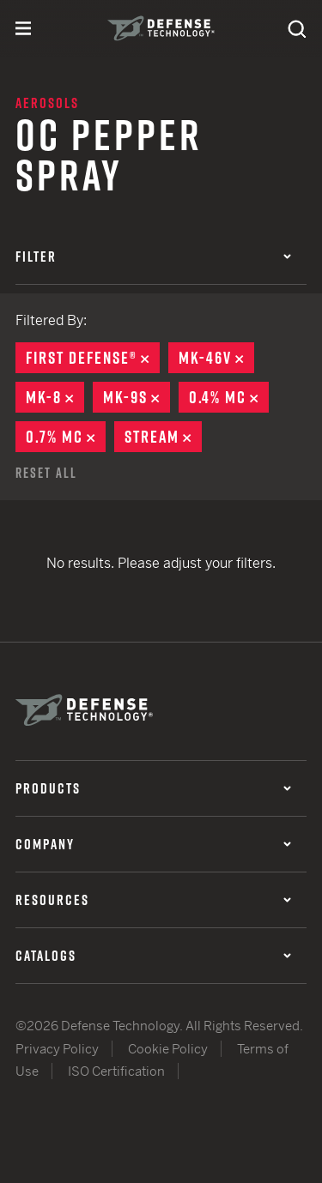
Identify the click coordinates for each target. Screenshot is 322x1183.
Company (153, 844)
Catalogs (153, 955)
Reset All (46, 472)
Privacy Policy (57, 1049)
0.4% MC (229, 397)
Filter (153, 256)
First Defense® (93, 358)
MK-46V (216, 358)
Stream (163, 437)
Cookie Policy (168, 1049)
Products (153, 788)
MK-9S (136, 397)
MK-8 (55, 397)
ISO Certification (116, 1071)
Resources (153, 900)
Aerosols (47, 103)
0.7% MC (66, 437)
